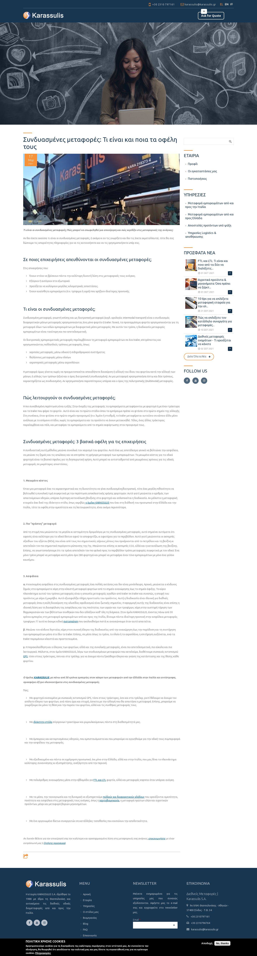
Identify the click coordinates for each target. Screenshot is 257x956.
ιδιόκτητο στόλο (42, 722)
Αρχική (87, 894)
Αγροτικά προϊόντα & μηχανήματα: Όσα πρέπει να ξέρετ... (214, 283)
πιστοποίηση (71, 621)
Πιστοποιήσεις (197, 178)
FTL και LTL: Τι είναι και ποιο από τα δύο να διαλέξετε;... (213, 264)
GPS (25, 656)
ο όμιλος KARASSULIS (97, 502)
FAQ (85, 929)
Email (136, 919)
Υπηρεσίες (89, 906)
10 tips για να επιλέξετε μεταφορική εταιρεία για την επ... (214, 302)
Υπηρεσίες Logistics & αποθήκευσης (200, 234)
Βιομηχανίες (90, 917)
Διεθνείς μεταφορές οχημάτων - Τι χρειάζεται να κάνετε (214, 340)
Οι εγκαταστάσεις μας (202, 171)
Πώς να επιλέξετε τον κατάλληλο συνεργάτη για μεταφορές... (215, 321)
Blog (85, 923)
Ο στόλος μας (91, 912)
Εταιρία (87, 900)
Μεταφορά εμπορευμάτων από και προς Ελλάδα (209, 216)
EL (221, 4)
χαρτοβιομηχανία (109, 800)
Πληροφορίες (43, 953)
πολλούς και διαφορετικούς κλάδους (124, 797)
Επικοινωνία (90, 935)
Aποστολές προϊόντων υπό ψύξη (209, 225)
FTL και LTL (100, 780)
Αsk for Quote (211, 15)
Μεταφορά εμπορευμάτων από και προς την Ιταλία (209, 205)
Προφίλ (193, 163)
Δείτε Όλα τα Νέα (196, 356)
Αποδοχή (206, 943)
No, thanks (222, 943)
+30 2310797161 (200, 916)
